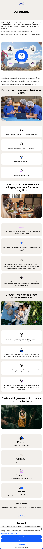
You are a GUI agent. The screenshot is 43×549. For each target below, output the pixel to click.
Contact (21, 515)
